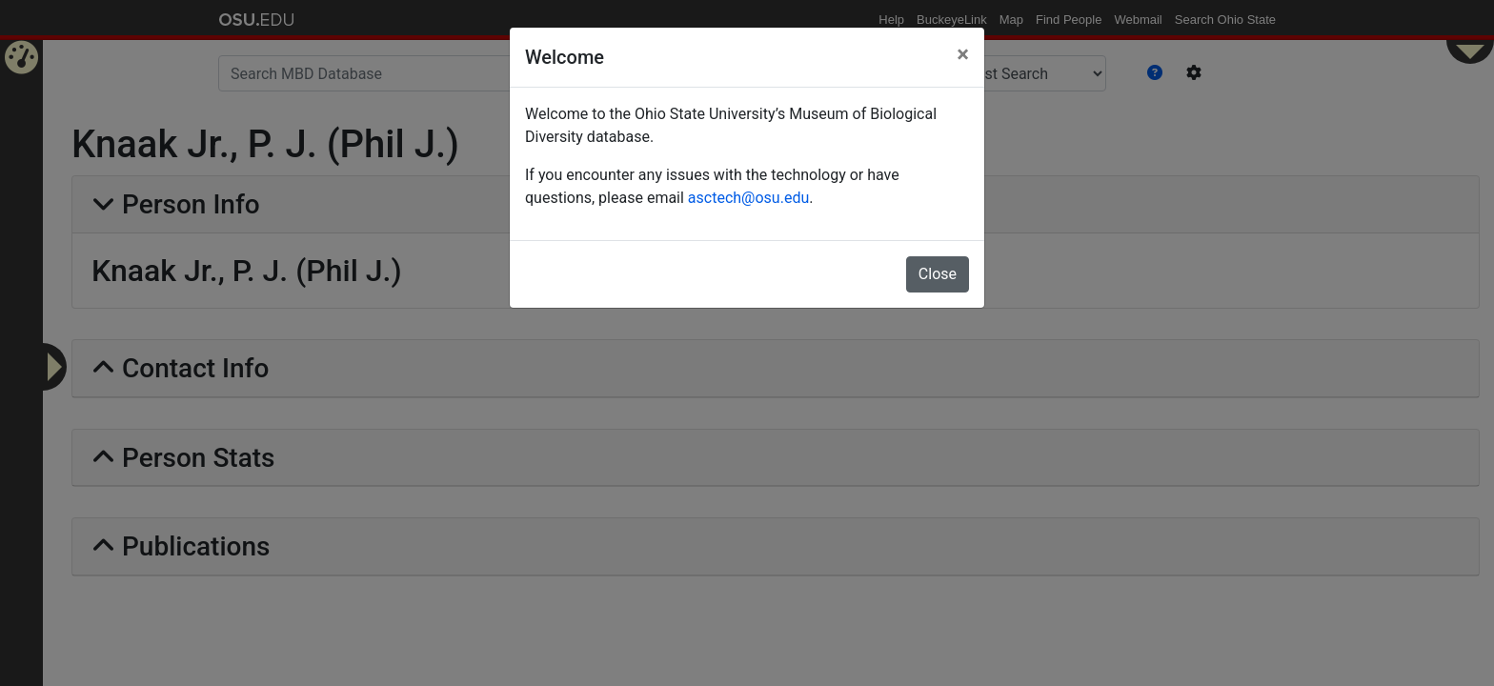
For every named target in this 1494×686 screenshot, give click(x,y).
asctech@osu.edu (748, 198)
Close (938, 274)
